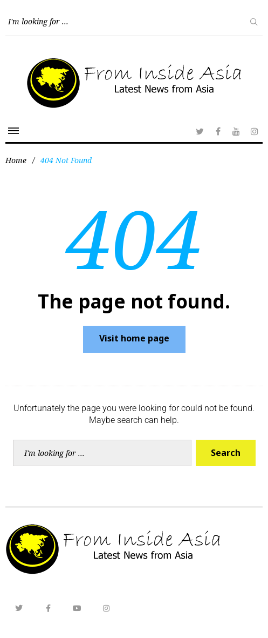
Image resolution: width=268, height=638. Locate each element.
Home (15, 160)
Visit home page (134, 338)
